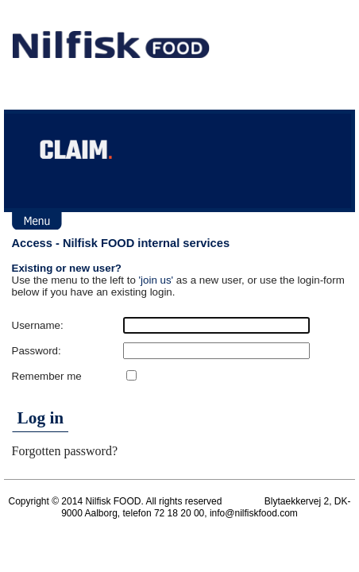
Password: (36, 351)
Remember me (47, 376)
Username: (38, 325)
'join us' (156, 280)
